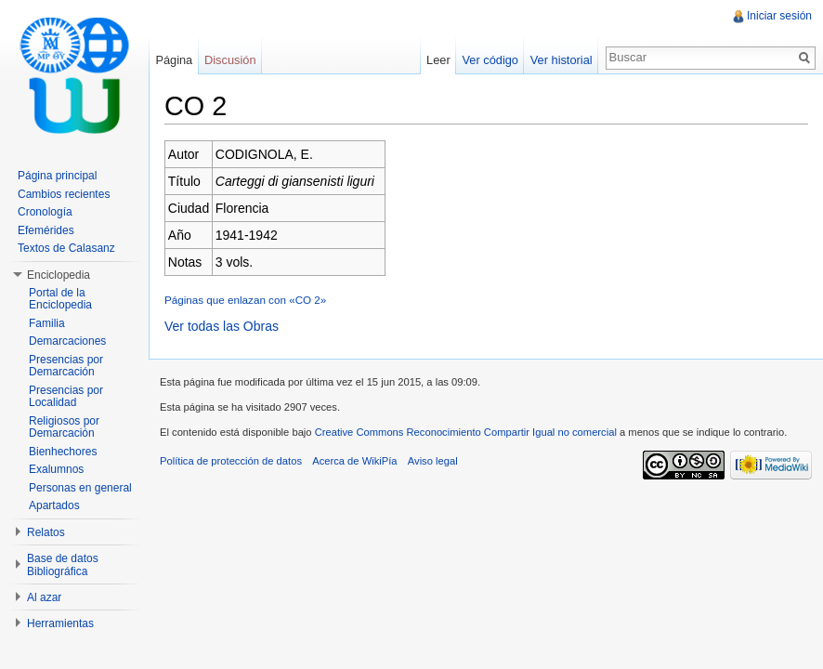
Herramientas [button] (60, 623)
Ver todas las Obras (221, 326)
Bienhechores (63, 451)
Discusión (229, 60)
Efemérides (46, 230)
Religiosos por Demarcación (64, 427)
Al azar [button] (44, 597)
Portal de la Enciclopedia (60, 299)
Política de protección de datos (231, 460)
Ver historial (561, 60)
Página (173, 60)
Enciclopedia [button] (58, 275)
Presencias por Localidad (66, 397)
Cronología (45, 211)
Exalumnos (56, 469)
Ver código (489, 60)
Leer (438, 60)
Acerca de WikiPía (354, 460)
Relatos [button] (46, 532)
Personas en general (80, 487)
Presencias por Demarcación (66, 366)
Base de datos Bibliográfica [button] (62, 565)
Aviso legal (433, 460)
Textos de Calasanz (66, 248)
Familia (47, 323)
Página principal (57, 175)
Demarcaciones (67, 341)
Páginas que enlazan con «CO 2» (245, 300)
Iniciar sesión (779, 15)
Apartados (54, 505)
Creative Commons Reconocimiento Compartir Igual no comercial (466, 432)
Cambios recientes (64, 194)
